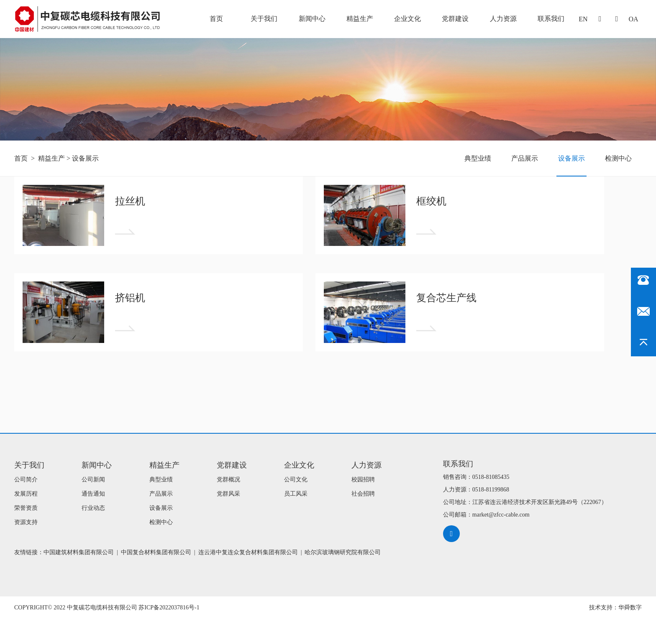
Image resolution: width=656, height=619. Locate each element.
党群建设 (455, 18)
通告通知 (93, 494)
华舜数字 (630, 607)
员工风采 (296, 494)
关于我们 (264, 18)
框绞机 (431, 201)
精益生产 (359, 18)
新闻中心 (312, 18)
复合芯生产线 (446, 297)
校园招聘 (363, 479)
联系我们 (551, 18)
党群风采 (228, 494)
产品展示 (524, 158)
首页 (216, 18)
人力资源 (503, 18)
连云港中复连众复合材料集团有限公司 (248, 552)
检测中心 (618, 158)
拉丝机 (130, 201)
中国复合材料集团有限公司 (156, 552)
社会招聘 (363, 494)
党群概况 (228, 479)
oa (633, 19)
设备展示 (85, 158)
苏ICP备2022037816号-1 (168, 607)
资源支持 (26, 522)
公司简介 (26, 479)
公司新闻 (93, 479)
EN (583, 19)
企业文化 (407, 18)
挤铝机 (130, 297)
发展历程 (26, 494)
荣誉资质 (26, 508)
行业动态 (93, 508)
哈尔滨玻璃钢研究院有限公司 (343, 552)
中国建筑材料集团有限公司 (79, 552)
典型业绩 (477, 158)
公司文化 (296, 479)
